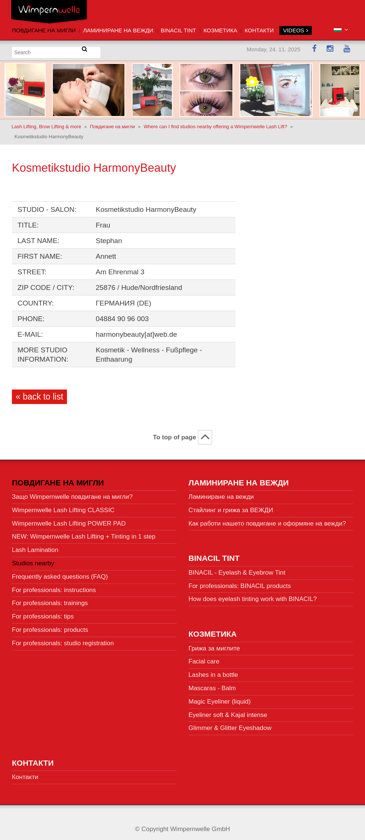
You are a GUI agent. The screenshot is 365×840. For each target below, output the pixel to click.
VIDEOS (295, 30)
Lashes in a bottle (213, 671)
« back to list (39, 393)
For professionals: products (50, 626)
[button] (341, 30)
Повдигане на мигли (44, 30)
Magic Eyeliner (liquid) (220, 698)
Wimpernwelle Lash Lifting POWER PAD (69, 520)
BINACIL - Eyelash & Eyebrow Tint (237, 569)
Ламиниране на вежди (118, 30)
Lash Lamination (35, 547)
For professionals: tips (43, 613)
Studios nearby (33, 560)
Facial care (204, 658)
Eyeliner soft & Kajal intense (228, 711)
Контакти (258, 30)
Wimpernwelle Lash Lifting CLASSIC (63, 507)
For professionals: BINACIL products (240, 583)
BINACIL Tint (178, 30)
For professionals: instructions (54, 587)
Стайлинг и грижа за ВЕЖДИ (231, 507)
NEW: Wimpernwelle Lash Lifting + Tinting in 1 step (84, 533)
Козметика (220, 30)
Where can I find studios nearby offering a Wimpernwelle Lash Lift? (215, 123)
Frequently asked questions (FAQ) (60, 573)
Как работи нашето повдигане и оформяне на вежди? (267, 520)
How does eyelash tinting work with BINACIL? (253, 596)
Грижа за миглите (214, 645)
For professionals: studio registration (63, 640)
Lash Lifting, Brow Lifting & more (46, 123)
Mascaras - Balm (212, 685)
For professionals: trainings (50, 600)
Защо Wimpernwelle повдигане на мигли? (72, 493)
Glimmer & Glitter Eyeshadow (230, 725)
